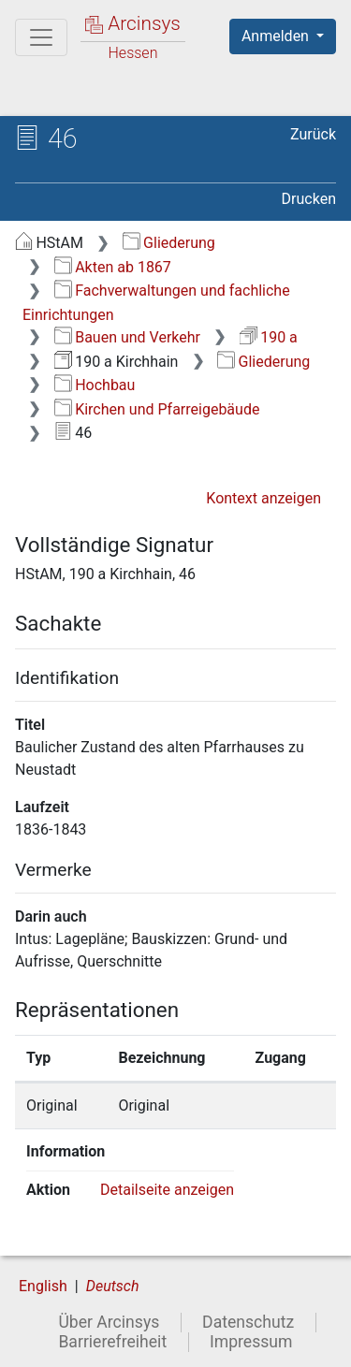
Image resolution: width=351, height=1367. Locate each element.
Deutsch (112, 1286)
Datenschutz (248, 1322)
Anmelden (277, 36)
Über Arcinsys (108, 1322)
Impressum (251, 1341)
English (43, 1286)
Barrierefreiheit (112, 1341)
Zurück (313, 134)
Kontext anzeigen (263, 498)
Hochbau (95, 385)
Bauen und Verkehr (127, 337)
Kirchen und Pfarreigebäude (157, 409)
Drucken (309, 199)
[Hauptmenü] (41, 37)
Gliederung (169, 243)
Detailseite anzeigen (167, 1190)
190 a (269, 337)
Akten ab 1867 (112, 267)
